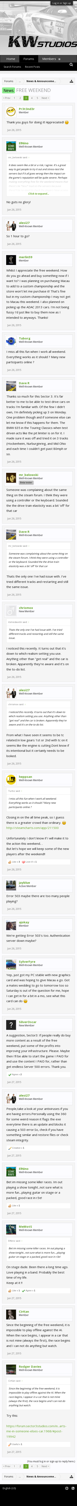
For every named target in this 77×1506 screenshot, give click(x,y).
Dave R (24, 383)
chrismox (26, 608)
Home (10, 59)
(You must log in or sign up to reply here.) (51, 1461)
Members (49, 59)
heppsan (25, 777)
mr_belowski (28, 475)
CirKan (24, 1311)
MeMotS (25, 1226)
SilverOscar (28, 1022)
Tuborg (24, 338)
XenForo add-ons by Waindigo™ (19, 1498)
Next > (45, 98)
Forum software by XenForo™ (19, 1495)
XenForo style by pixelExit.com (20, 1501)
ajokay (24, 922)
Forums (28, 59)
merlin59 (25, 257)
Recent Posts (32, 67)
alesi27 (24, 223)
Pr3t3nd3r (27, 109)
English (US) (9, 1488)
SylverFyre (27, 961)
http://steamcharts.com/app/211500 (32, 828)
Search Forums (12, 67)
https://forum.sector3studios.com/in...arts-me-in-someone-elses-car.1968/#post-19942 (36, 1431)
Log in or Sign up (62, 3)
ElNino (24, 143)
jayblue (24, 882)
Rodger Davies (30, 1366)
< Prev (6, 98)
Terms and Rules (66, 1495)
